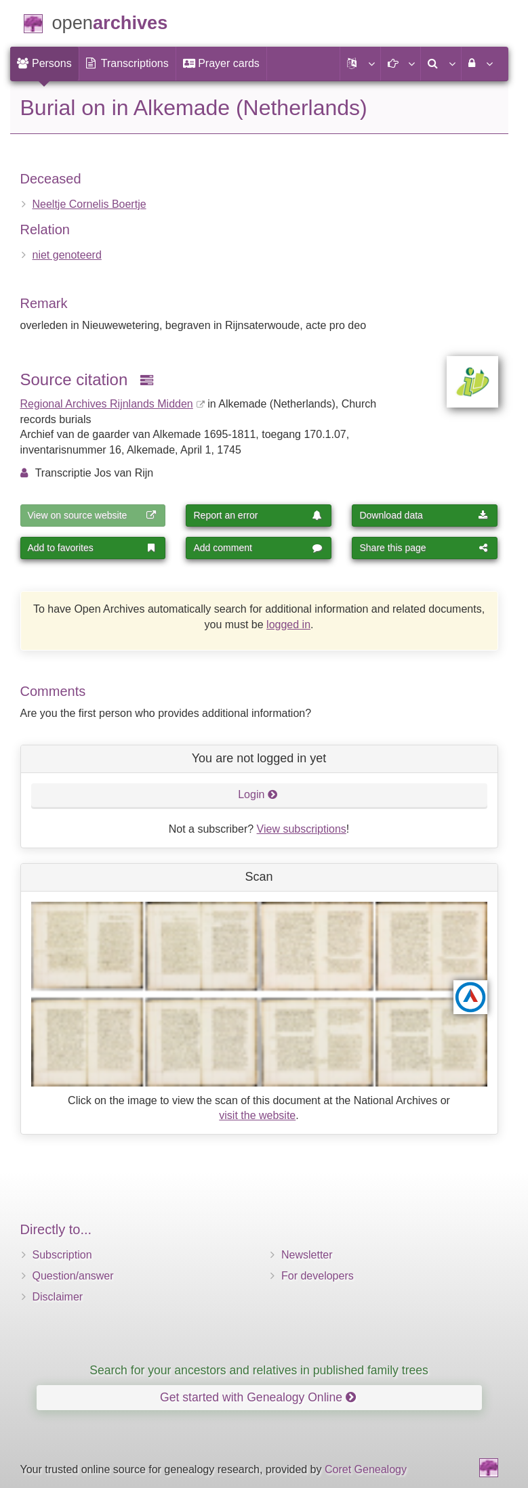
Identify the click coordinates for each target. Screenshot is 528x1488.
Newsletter (307, 1255)
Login (258, 794)
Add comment (257, 547)
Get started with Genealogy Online (258, 1397)
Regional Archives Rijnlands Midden (106, 404)
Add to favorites (92, 547)
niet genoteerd (67, 255)
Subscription (62, 1255)
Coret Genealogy (366, 1469)
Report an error (257, 515)
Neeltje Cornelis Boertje (89, 204)
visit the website (257, 1115)
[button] (360, 64)
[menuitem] (44, 64)
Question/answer (73, 1276)
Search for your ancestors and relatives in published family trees (258, 1370)
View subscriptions (301, 829)
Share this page (423, 547)
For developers (317, 1276)
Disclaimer (58, 1297)
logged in (288, 624)
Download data (423, 515)
